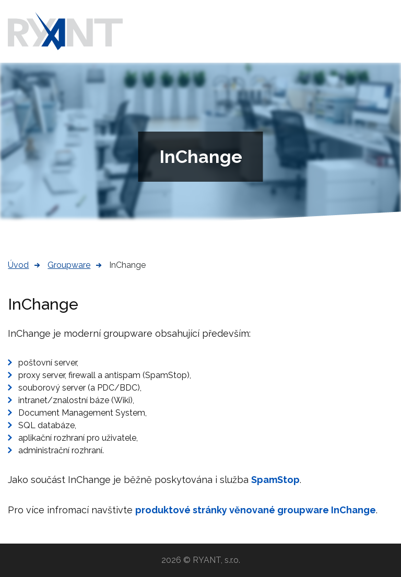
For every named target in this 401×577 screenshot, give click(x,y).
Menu (385, 31)
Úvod (18, 265)
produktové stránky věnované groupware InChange (255, 509)
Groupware (69, 265)
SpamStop (275, 479)
